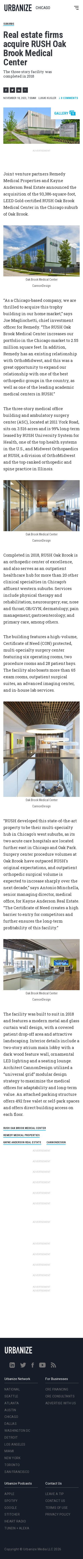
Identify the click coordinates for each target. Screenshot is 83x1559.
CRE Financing (56, 1389)
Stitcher (12, 1514)
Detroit (11, 1437)
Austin (10, 1410)
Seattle (11, 1396)
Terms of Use (56, 1508)
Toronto (12, 1465)
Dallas (10, 1423)
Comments (68, 98)
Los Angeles (14, 1444)
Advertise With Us (60, 1403)
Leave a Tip (54, 1494)
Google (10, 1508)
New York (12, 1458)
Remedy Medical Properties (21, 1135)
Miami (9, 1451)
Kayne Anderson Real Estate (22, 1142)
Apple (9, 1494)
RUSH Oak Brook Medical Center (24, 1128)
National (12, 1389)
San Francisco (16, 1472)
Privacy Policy (58, 1514)
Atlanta (11, 1403)
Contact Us (55, 1501)
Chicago (11, 1417)
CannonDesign (56, 1142)
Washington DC (17, 1430)
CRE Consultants (60, 1396)
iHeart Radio (15, 1521)
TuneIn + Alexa (16, 1528)
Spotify (11, 1501)
